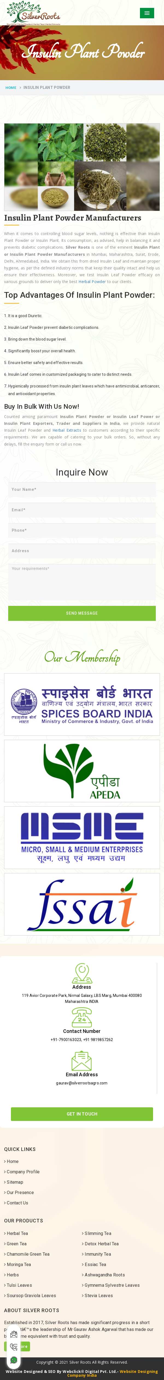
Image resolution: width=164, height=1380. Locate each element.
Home (10, 88)
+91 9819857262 (98, 1040)
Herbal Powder (92, 281)
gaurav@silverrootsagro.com (81, 1083)
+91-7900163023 (66, 1040)
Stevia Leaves (97, 1295)
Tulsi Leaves (18, 1285)
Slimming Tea (96, 1233)
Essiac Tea (94, 1264)
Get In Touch (82, 1114)
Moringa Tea (17, 1264)
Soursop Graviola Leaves (30, 1295)
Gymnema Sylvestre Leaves (111, 1285)
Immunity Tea (96, 1254)
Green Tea (15, 1243)
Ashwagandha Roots (103, 1274)
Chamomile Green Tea (26, 1254)
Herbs (11, 1274)
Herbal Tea (16, 1233)
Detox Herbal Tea (100, 1243)
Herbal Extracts (66, 430)
